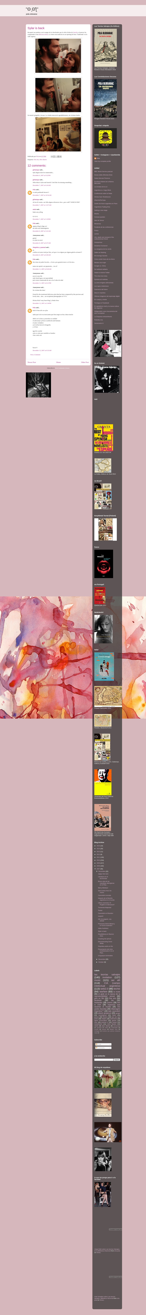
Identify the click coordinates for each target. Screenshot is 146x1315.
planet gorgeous (104, 1013)
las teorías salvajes (107, 974)
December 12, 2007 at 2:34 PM (42, 303)
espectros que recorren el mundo (107, 1006)
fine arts (36, 159)
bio (112, 1000)
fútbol (114, 1015)
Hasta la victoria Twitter (102, 272)
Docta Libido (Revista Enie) (103, 175)
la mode (116, 992)
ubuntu (104, 1029)
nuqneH (100, 916)
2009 (98, 863)
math (106, 1027)
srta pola (117, 1251)
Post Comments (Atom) (62, 368)
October (101, 962)
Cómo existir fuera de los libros (104, 259)
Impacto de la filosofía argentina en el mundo (106, 899)
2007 (98, 869)
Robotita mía (98, 320)
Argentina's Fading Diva (102, 207)
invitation (107, 977)
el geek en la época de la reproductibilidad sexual (107, 995)
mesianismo (98, 1024)
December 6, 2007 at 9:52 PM (41, 175)
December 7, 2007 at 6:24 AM (42, 185)
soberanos (113, 1019)
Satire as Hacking (100, 252)
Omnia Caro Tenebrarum (102, 197)
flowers (105, 1017)
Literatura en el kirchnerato (103, 877)
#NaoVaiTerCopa (100, 200)
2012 (98, 854)
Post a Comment (35, 354)
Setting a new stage (100, 210)
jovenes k (104, 1022)
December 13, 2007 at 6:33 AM (42, 350)
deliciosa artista (43, 34)
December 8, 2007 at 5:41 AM (42, 231)
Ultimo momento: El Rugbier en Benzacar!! (106, 904)
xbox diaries (43, 159)
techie (117, 988)
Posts (98, 1044)
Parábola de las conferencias (103, 227)
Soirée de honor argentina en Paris (105, 203)
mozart (96, 1029)
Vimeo (98, 1252)
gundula (99, 1027)
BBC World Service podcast (103, 171)
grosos (96, 1017)
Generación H (98, 323)
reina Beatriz (111, 1024)
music (97, 980)
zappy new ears (103, 874)
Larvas (96, 234)
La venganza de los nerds (102, 249)
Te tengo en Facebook (101, 303)
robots (96, 1026)
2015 (98, 846)
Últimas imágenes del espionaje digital (107, 296)
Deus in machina (99, 293)
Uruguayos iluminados (105, 955)
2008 (98, 866)
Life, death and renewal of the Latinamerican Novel (104, 238)
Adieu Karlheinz (103, 928)
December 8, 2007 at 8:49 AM (42, 255)
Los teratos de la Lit (100, 187)
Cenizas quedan (99, 217)
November (102, 959)
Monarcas (97, 224)
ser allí (115, 980)
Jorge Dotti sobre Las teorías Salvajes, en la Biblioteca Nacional (107, 1250)
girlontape (36, 170)
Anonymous (98, 242)
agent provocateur (100, 1020)
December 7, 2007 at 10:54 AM (42, 195)
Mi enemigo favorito (100, 256)
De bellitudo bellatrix (101, 269)
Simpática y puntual (39, 247)
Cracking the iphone (104, 939)
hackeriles (98, 1003)
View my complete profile (102, 161)
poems (110, 1003)
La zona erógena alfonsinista (103, 283)
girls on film (99, 998)
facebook (98, 1000)
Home (58, 362)
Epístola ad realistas (101, 279)
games (114, 1020)
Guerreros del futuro (101, 289)
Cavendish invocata (104, 895)
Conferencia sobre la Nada (103, 193)
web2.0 (104, 988)
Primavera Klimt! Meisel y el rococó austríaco (106, 924)
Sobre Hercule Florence (102, 178)
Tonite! (100, 910)
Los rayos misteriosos (101, 286)
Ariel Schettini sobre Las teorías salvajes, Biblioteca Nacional (104, 1297)
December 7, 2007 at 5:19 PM (41, 219)
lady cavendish (114, 1011)
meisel (114, 1022)
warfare (103, 991)
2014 (98, 848)
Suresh (75, 32)
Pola (34, 189)
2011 (98, 857)
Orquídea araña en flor (105, 946)
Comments (100, 1048)
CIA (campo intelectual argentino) (107, 984)
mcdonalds (114, 1027)
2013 (98, 851)
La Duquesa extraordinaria (103, 316)
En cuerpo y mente (100, 299)
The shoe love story (100, 276)
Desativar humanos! (101, 246)
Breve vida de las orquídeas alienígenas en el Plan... (106, 883)
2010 (98, 860)
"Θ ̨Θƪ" (32, 9)
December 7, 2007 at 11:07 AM (42, 205)
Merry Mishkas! (103, 888)
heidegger (97, 1031)
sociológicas (103, 1015)
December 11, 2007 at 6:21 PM (42, 283)
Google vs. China (100, 266)
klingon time (113, 1029)
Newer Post (32, 362)
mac (95, 1022)
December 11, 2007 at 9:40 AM (42, 269)
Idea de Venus (99, 220)
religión (104, 1019)
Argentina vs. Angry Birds (102, 190)
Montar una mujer (100, 262)
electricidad (116, 1026)
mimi (34, 209)
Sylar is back (102, 931)
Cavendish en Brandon (105, 913)
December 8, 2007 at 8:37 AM (42, 243)
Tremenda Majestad (104, 907)
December (102, 871)
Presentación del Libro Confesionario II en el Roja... (106, 951)
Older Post (85, 362)
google (118, 1013)
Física (96, 230)
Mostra (96, 214)
